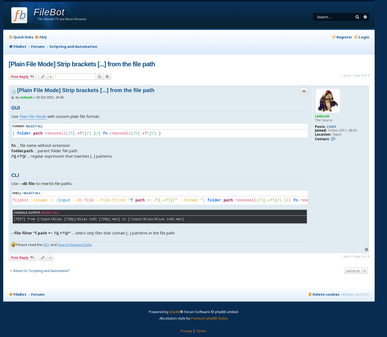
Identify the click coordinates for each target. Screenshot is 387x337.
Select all (34, 126)
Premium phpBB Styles (209, 318)
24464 (331, 127)
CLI (15, 175)
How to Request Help (75, 244)
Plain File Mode (32, 116)
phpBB (174, 311)
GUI (15, 108)
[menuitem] (41, 37)
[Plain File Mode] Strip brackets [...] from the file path (82, 64)
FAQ (46, 244)
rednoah (322, 116)
